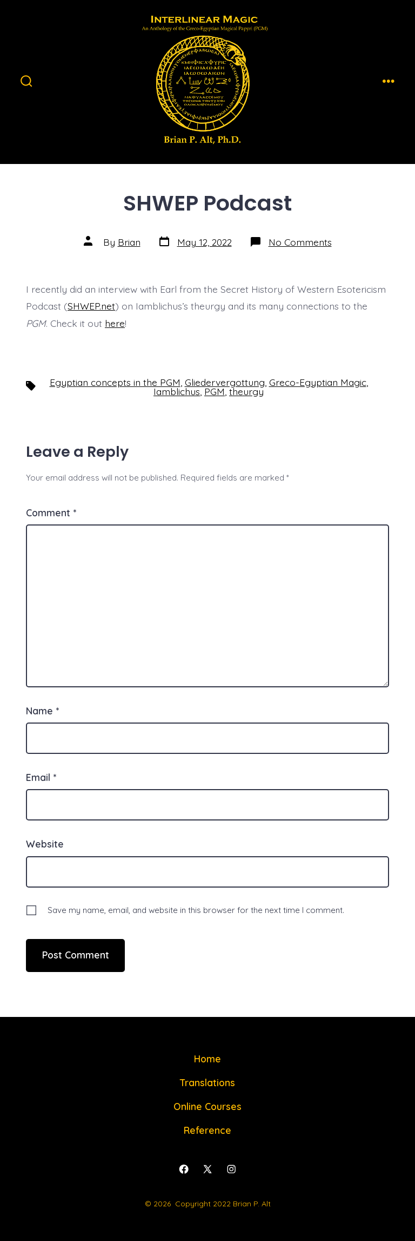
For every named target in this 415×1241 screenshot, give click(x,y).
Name (42, 711)
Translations (207, 1082)
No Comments (300, 242)
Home (207, 1059)
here (115, 323)
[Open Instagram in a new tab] (231, 1169)
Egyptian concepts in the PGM (115, 382)
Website (45, 844)
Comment (51, 512)
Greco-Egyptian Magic (317, 382)
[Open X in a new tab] (207, 1169)
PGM (214, 391)
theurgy (246, 391)
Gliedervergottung (225, 382)
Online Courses (207, 1106)
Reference (207, 1130)
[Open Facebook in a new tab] (184, 1169)
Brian (129, 242)
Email (41, 777)
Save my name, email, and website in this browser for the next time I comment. (196, 910)
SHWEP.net (91, 306)
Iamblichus (176, 391)
